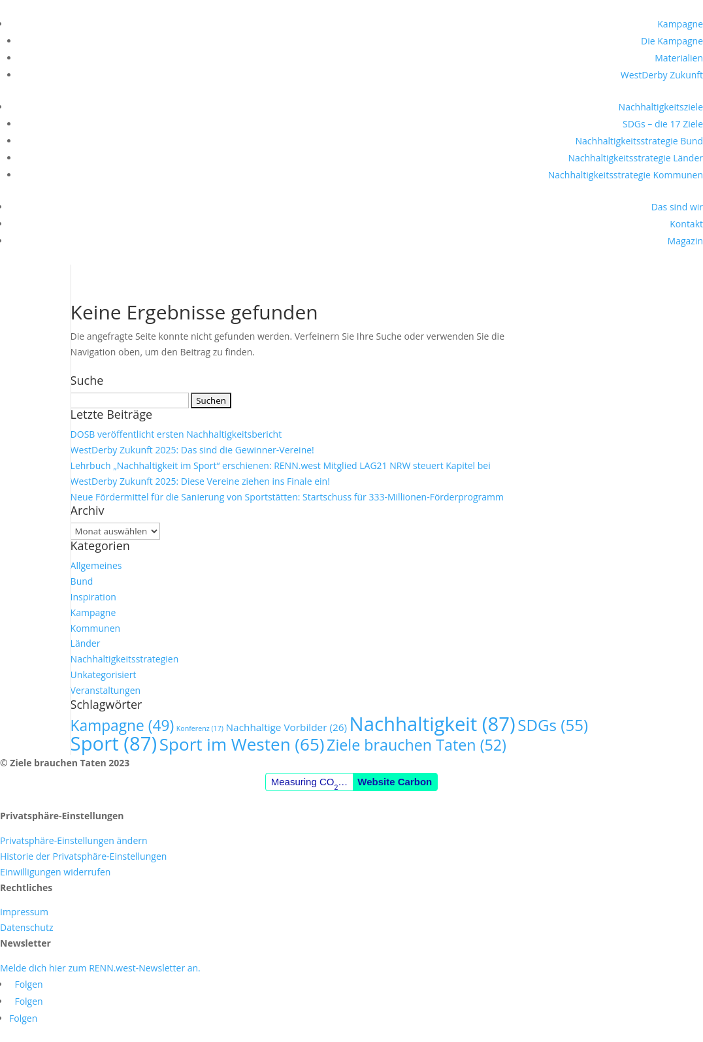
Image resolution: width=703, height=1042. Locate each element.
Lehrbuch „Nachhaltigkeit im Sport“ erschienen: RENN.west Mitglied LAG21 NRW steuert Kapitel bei (281, 465)
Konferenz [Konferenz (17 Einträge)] (199, 728)
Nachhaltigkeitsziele (661, 107)
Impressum (24, 911)
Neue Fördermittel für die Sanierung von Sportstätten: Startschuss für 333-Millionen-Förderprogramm (287, 497)
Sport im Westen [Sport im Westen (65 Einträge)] (242, 744)
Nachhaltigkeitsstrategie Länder (635, 158)
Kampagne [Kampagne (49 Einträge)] (122, 725)
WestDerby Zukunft (662, 75)
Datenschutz (26, 927)
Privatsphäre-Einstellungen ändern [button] (74, 840)
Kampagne (680, 24)
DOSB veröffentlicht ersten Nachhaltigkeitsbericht (176, 434)
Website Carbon (394, 781)
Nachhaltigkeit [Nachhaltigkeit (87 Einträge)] (432, 724)
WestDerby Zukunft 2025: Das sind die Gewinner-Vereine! (192, 450)
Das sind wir (677, 207)
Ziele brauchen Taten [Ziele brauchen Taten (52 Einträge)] (416, 744)
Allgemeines (96, 565)
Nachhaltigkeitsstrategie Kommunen (625, 175)
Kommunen (96, 628)
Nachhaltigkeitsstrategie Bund (639, 141)
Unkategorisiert (104, 674)
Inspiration (93, 597)
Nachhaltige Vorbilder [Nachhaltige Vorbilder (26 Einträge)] (286, 727)
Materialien (679, 58)
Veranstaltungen (105, 690)
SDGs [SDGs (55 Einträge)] (552, 725)
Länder (86, 643)
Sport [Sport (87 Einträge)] (114, 743)
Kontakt (686, 224)
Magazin (685, 241)
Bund (82, 581)
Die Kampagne (672, 41)
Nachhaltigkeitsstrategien (125, 659)
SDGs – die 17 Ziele (663, 124)
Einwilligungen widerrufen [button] (55, 872)
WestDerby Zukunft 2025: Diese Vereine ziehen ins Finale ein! (200, 481)
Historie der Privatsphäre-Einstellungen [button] (83, 856)
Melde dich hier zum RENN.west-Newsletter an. (100, 968)
